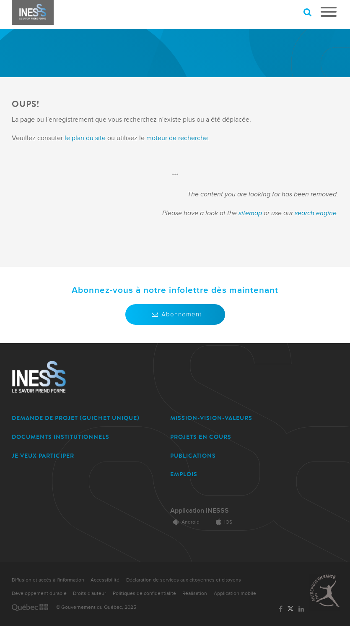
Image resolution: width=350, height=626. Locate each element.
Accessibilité (105, 580)
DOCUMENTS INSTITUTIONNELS (60, 437)
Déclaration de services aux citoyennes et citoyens (183, 580)
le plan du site (85, 138)
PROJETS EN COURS (200, 437)
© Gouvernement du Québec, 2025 (96, 607)
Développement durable (39, 593)
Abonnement (175, 314)
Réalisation (194, 593)
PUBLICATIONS (193, 455)
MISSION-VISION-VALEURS (211, 418)
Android (185, 522)
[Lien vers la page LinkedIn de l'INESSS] (301, 609)
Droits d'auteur (89, 593)
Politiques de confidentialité (144, 593)
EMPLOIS (183, 474)
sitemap (251, 213)
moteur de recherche (176, 138)
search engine (316, 213)
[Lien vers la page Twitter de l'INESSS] (290, 609)
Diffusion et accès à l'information (48, 580)
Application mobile (235, 593)
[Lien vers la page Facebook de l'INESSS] (280, 609)
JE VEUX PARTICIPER (43, 455)
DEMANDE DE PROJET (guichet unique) (76, 418)
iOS (222, 522)
